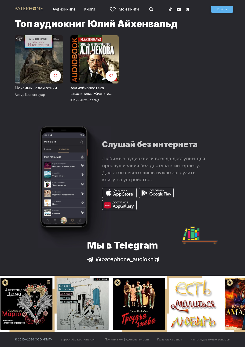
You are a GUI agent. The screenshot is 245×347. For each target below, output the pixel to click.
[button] (222, 9)
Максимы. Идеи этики (36, 88)
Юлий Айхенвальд (84, 100)
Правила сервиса (169, 339)
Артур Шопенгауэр (30, 95)
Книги (89, 9)
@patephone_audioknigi (122, 259)
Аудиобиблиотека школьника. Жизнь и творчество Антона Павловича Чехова (89, 91)
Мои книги (124, 9)
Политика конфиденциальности (127, 339)
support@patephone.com (78, 339)
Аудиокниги (63, 9)
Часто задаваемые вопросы (210, 339)
